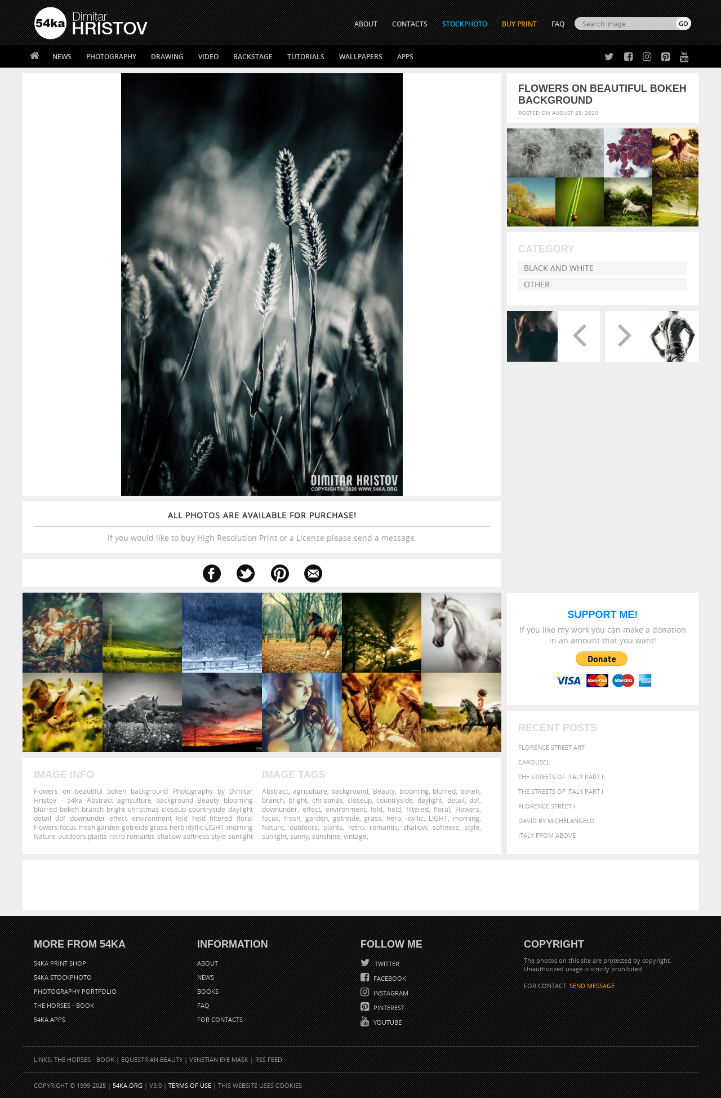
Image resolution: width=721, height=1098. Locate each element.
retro (356, 827)
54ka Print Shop (60, 963)
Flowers (467, 809)
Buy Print (519, 24)
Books (208, 991)
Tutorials (305, 56)
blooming (414, 790)
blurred (444, 790)
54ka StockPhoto (63, 977)
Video (208, 56)
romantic (384, 827)
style (472, 827)
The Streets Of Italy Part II (561, 776)
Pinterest (388, 1007)
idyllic (415, 818)
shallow (415, 827)
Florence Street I (546, 806)
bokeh (469, 790)
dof (474, 799)
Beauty (384, 790)
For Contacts (220, 1019)
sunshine (326, 836)
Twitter (386, 963)
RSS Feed (268, 1059)
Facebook (389, 978)
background (349, 790)
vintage (355, 836)
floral (442, 809)
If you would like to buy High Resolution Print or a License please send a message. (262, 526)
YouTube (387, 1022)
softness (446, 827)
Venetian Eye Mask (218, 1059)
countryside (394, 799)
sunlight (274, 836)
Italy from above (547, 835)
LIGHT (438, 818)
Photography (111, 56)
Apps (405, 56)
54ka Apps (49, 1019)
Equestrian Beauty (152, 1059)
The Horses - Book (64, 1005)
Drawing (167, 56)
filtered (417, 809)
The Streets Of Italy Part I (560, 791)
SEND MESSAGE (592, 985)
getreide (346, 818)
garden (316, 818)
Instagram (390, 993)
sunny (299, 836)
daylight (429, 799)
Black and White (559, 268)
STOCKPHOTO (464, 24)
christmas (327, 799)
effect (311, 809)
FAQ (557, 24)
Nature (273, 827)
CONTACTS (410, 24)
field (394, 809)
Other (537, 284)
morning (466, 818)
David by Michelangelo (556, 820)
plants (332, 827)
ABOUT (365, 24)
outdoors (304, 827)
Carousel (534, 762)
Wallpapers (360, 56)
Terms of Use (189, 1085)
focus (270, 818)
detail (456, 799)
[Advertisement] (363, 885)
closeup (360, 799)
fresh (292, 818)
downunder (279, 809)
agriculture (310, 790)
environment (346, 809)
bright (297, 799)
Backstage (253, 56)
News (62, 56)
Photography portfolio (75, 991)
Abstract (275, 790)
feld (376, 809)
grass (372, 818)
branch (273, 799)
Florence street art (551, 747)
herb (393, 818)
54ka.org (128, 1085)
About (207, 963)
